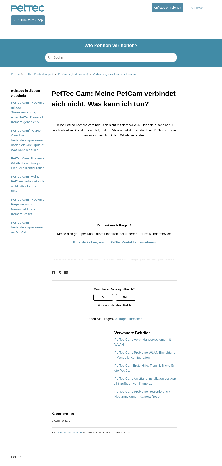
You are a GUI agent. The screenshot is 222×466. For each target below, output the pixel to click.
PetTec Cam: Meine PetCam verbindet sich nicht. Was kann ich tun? (27, 184)
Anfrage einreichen (167, 7)
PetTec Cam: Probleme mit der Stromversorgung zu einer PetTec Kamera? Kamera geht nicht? (27, 112)
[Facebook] (54, 272)
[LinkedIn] (66, 272)
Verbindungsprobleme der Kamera (114, 74)
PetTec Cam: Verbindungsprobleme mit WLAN (27, 227)
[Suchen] (111, 57)
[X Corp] (60, 272)
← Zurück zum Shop (28, 20)
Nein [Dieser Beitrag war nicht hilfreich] (126, 297)
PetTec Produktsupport (39, 74)
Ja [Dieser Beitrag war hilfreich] (103, 297)
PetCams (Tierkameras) (73, 74)
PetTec (15, 74)
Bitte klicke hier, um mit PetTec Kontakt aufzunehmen (114, 242)
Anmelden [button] (197, 7)
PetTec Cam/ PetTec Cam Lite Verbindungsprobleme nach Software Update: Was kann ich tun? (27, 140)
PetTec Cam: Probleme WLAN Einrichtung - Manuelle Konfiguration (27, 163)
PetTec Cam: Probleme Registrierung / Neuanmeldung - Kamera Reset (27, 207)
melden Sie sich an (70, 432)
